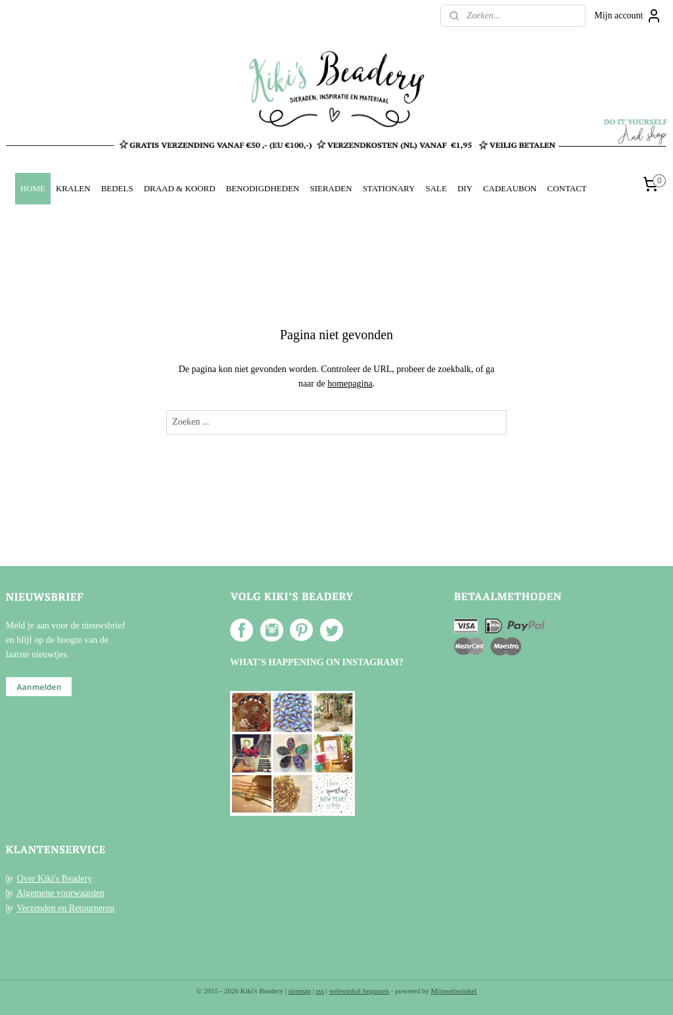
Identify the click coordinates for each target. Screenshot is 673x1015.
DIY (465, 188)
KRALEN (73, 188)
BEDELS (117, 188)
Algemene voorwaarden (60, 893)
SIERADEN (331, 188)
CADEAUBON (510, 188)
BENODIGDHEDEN (263, 188)
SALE (435, 188)
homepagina (349, 384)
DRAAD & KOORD (180, 188)
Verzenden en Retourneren (65, 908)
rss (320, 991)
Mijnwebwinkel (454, 991)
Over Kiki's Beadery (55, 879)
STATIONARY (389, 188)
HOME (32, 188)
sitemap (300, 991)
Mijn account (627, 16)
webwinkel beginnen (359, 991)
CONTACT (566, 188)
